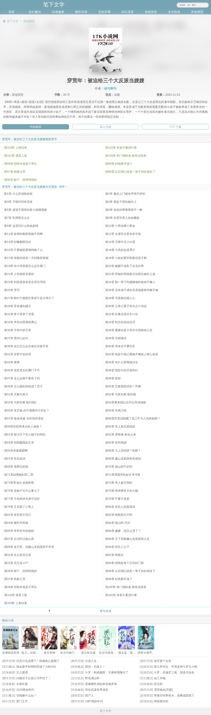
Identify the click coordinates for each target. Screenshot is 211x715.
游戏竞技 (151, 12)
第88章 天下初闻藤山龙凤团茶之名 (127, 538)
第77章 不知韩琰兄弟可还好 (22, 498)
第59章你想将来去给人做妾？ (23, 426)
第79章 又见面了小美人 (19, 506)
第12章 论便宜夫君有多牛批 (123, 233)
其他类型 (197, 12)
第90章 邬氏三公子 (117, 546)
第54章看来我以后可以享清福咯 (125, 402)
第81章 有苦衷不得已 (17, 514)
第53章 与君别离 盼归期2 (20, 402)
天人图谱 (22, 672)
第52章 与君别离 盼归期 (120, 394)
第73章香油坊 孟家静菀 (19, 482)
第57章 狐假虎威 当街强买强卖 (23, 418)
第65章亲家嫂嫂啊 (16, 450)
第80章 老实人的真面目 (120, 506)
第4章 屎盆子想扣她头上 (121, 201)
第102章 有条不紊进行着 (121, 147)
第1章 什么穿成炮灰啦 (18, 193)
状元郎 (158, 684)
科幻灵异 (127, 12)
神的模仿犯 (161, 701)
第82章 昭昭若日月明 (118, 514)
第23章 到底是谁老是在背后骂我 (25, 282)
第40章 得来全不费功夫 (120, 346)
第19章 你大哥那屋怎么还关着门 (25, 266)
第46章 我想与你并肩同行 (121, 370)
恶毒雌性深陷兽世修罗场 (101, 684)
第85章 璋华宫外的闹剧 (19, 530)
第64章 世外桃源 (116, 442)
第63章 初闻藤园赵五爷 (19, 442)
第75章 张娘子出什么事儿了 (22, 490)
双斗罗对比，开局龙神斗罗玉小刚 (175, 666)
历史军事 (104, 12)
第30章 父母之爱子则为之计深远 (126, 306)
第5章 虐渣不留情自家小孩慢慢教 (25, 209)
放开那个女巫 (162, 661)
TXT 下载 (175, 126)
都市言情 (81, 12)
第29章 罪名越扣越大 (17, 306)
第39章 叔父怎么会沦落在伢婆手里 (26, 346)
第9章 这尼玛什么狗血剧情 (21, 225)
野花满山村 (92, 678)
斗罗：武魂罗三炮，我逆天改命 (174, 672)
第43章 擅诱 (12, 362)
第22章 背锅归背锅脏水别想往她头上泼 (130, 274)
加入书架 (105, 126)
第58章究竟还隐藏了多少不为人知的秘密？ (133, 418)
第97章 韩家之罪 (14, 171)
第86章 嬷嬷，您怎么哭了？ (123, 530)
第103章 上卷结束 (15, 147)
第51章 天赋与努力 (16, 394)
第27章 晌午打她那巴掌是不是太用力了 (29, 298)
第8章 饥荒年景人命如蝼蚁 (122, 217)
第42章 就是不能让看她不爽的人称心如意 (131, 354)
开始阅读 (35, 126)
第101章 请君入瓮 (15, 155)
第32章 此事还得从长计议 (121, 314)
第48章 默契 (113, 378)
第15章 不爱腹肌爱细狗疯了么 (23, 250)
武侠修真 (58, 12)
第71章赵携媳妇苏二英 (18, 474)
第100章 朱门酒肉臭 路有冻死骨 (125, 155)
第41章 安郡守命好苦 (17, 354)
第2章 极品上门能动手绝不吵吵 (125, 193)
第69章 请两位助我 (16, 466)
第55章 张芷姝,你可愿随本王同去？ (26, 410)
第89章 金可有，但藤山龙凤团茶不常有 (29, 546)
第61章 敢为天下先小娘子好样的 (25, 434)
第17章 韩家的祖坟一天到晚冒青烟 (26, 258)
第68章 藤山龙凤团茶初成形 (123, 458)
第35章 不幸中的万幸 (17, 330)
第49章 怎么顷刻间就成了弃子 (23, 386)
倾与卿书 (110, 88)
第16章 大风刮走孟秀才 (120, 250)
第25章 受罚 (12, 290)
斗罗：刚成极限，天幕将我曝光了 (106, 672)
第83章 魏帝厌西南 (16, 522)
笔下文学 (12, 21)
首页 (11, 12)
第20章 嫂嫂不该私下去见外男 (124, 266)
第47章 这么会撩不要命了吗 (22, 378)
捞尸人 (89, 695)
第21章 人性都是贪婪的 (19, 274)
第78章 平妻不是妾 (117, 498)
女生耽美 (174, 12)
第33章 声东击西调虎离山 (20, 322)
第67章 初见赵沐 (14, 458)
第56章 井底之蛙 (116, 410)
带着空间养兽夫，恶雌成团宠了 (174, 695)
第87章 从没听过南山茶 (19, 538)
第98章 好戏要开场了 (118, 163)
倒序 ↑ (63, 186)
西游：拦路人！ (95, 666)
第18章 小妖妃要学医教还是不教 (126, 258)
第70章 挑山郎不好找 (118, 466)
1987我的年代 (94, 701)
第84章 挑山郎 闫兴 (117, 522)
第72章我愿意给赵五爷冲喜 (122, 474)
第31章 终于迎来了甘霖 (19, 314)
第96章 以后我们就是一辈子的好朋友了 (130, 171)
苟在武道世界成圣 (96, 689)
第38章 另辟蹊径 (116, 338)
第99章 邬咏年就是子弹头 (20, 163)
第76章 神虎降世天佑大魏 (121, 490)
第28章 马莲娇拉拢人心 (120, 298)
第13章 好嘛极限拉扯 (17, 241)
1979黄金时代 (25, 689)
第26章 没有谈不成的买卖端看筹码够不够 (131, 290)
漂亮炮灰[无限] (163, 689)
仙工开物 (159, 678)
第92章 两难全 (114, 555)
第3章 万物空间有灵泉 (18, 201)
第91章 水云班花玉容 (17, 555)
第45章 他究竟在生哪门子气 (22, 370)
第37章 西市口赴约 (16, 338)
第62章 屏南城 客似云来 (120, 434)
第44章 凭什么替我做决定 (121, 362)
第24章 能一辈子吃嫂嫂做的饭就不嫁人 (130, 282)
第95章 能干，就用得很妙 (20, 179)
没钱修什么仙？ (26, 695)
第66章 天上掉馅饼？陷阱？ (123, 450)
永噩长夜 (22, 684)
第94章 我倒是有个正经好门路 (124, 563)
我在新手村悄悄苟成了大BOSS (36, 666)
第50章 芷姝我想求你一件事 (123, 386)
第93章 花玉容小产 (16, 563)
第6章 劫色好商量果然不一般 (123, 209)
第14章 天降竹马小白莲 (120, 241)
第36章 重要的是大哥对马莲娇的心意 (128, 330)
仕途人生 (91, 661)
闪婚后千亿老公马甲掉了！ (33, 678)
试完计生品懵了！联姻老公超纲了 (38, 661)
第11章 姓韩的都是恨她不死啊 (23, 233)
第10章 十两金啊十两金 (120, 225)
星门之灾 (22, 701)
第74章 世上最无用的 (118, 482)
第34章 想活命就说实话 (120, 322)
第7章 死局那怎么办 (17, 217)
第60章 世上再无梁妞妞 (120, 426)
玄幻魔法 (35, 12)
